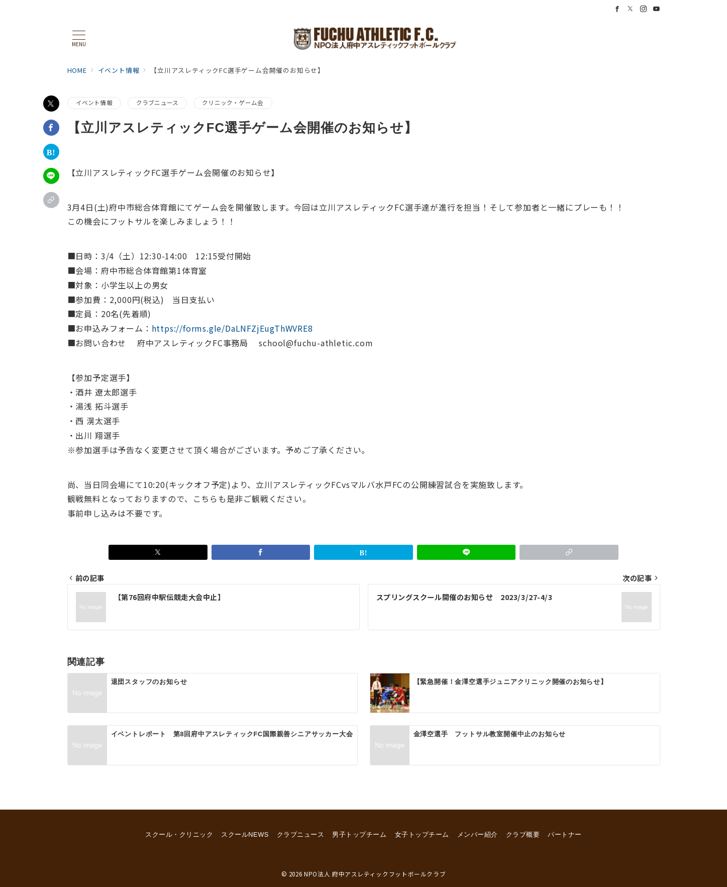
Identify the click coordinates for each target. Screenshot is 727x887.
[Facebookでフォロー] (617, 9)
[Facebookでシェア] (51, 128)
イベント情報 (94, 102)
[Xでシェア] (51, 103)
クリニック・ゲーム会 (232, 102)
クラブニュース (157, 102)
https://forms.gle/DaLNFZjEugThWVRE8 (232, 328)
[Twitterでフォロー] (630, 9)
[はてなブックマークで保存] (51, 152)
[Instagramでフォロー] (643, 9)
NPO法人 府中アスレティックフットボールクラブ (375, 874)
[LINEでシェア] (51, 176)
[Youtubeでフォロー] (656, 9)
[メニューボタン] (78, 38)
